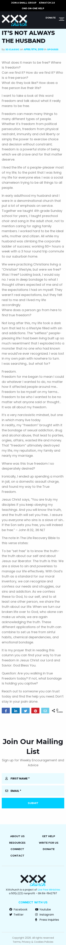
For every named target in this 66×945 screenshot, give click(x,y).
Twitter (16, 914)
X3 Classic (12, 49)
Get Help (48, 836)
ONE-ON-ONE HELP (33, 8)
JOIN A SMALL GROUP (23, 2)
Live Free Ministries (49, 889)
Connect (17, 849)
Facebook (18, 909)
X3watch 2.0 (47, 2)
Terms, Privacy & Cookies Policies (33, 942)
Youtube (43, 909)
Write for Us (48, 842)
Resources (17, 842)
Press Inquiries (47, 919)
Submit (33, 803)
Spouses (52, 49)
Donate (51, 17)
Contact (17, 855)
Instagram (44, 914)
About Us (17, 836)
